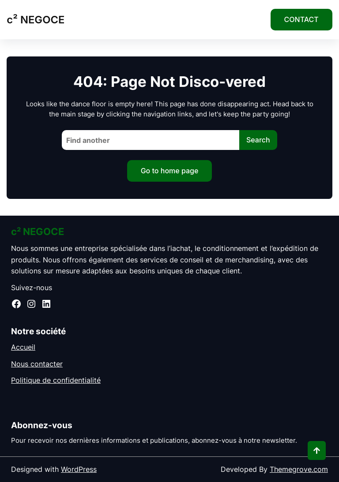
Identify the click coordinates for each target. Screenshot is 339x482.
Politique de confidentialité (56, 380)
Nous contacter (37, 363)
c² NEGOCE (35, 19)
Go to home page (170, 170)
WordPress (79, 469)
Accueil (23, 347)
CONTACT (301, 19)
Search (258, 139)
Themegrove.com (299, 469)
